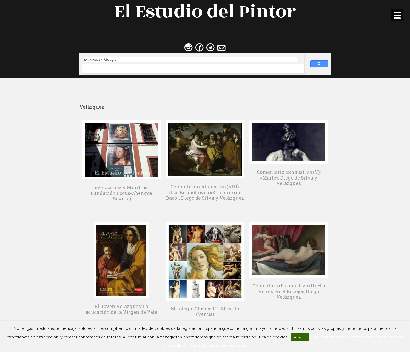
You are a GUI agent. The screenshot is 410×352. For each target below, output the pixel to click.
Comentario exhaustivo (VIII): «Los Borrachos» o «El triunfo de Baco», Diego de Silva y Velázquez (205, 192)
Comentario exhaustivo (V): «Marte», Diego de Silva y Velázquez (289, 177)
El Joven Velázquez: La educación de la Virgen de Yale (121, 309)
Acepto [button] (300, 337)
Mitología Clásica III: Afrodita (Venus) (205, 311)
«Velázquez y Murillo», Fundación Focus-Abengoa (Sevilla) (121, 193)
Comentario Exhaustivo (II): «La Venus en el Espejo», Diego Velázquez (288, 291)
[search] (190, 59)
